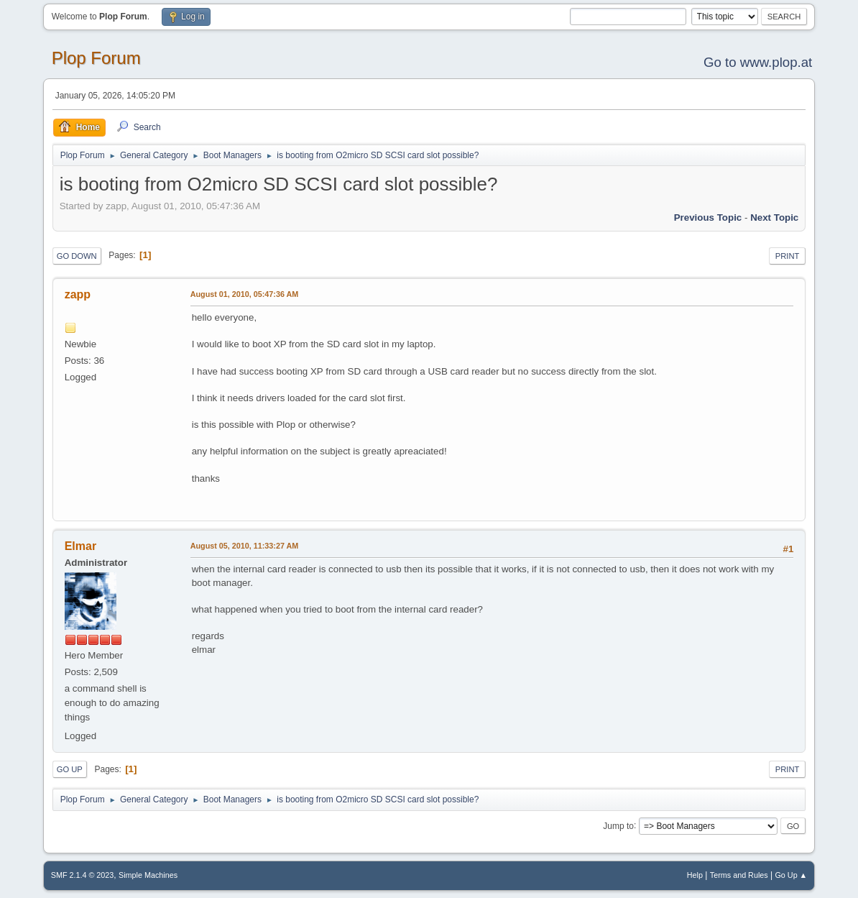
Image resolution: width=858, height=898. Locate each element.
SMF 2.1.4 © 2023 (82, 875)
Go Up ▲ (791, 875)
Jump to (618, 825)
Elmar (80, 546)
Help (695, 875)
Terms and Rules (739, 875)
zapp (78, 294)
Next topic (774, 217)
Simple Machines (148, 875)
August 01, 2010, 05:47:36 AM (244, 294)
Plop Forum (96, 58)
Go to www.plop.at (758, 62)
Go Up (70, 769)
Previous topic (708, 217)
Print (787, 256)
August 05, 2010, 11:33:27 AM (244, 545)
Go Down (77, 256)
